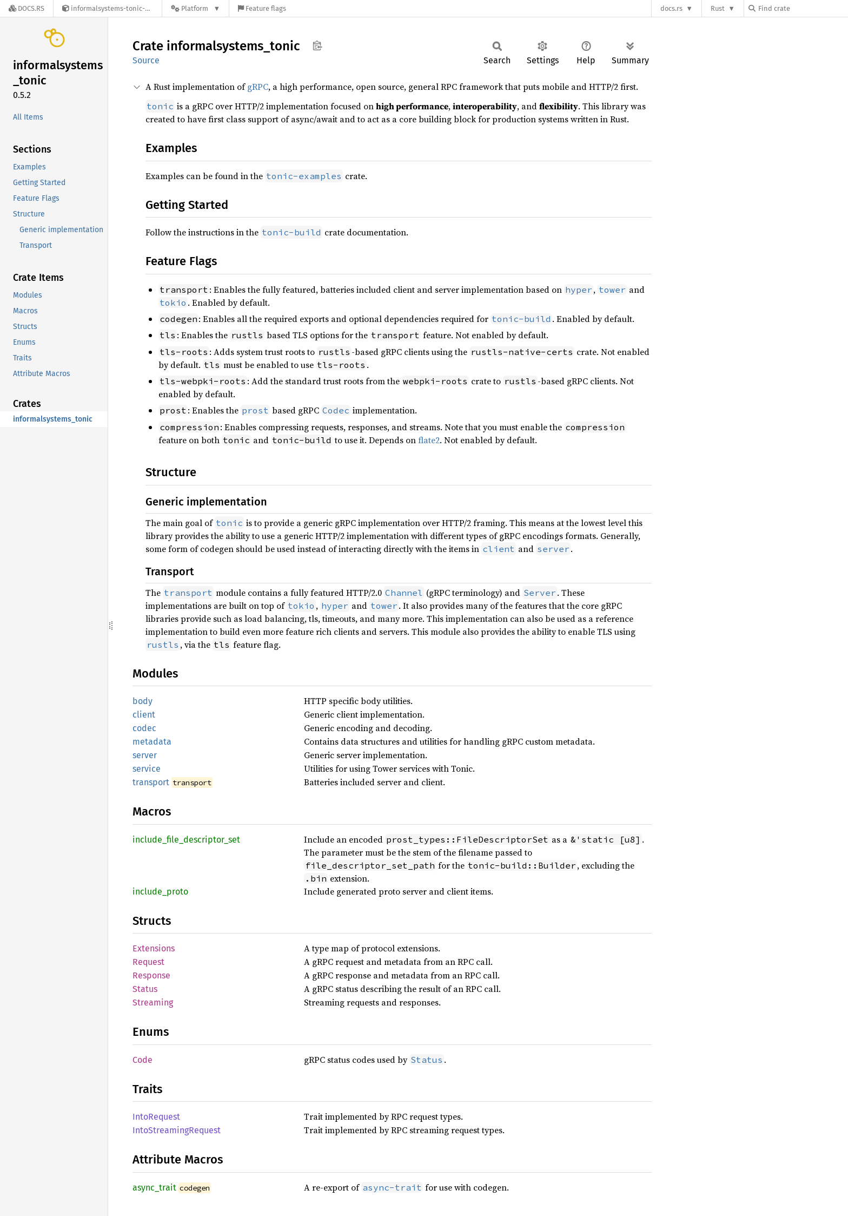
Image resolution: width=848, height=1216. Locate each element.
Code (142, 1060)
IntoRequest (156, 1117)
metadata (151, 742)
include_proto (160, 891)
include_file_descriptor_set (186, 839)
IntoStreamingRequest (176, 1130)
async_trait (154, 1187)
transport (150, 782)
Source (146, 60)
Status (144, 989)
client (143, 714)
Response (151, 975)
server (144, 755)
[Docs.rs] (26, 8)
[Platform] (195, 8)
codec (144, 728)
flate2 (429, 440)
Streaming (152, 1002)
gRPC (257, 87)
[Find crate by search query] (802, 8)
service (146, 769)
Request (148, 962)
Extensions (153, 948)
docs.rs (671, 8)
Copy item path (317, 45)
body (142, 701)
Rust (718, 8)
